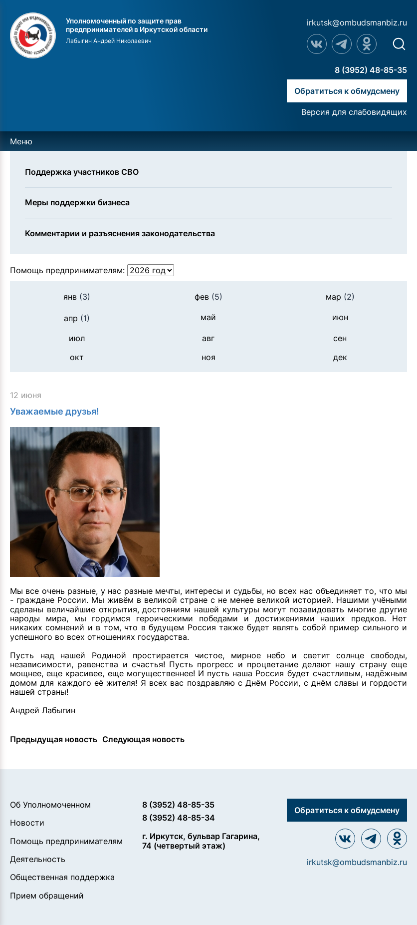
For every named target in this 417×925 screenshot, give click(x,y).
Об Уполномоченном (50, 805)
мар (340, 297)
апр (77, 318)
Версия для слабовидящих (354, 112)
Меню (21, 141)
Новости (27, 823)
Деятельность (37, 859)
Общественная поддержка (62, 877)
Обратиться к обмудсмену (347, 91)
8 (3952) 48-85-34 (178, 817)
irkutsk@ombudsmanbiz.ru (357, 22)
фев (208, 297)
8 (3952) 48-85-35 (371, 70)
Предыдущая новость (53, 739)
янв (76, 297)
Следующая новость (143, 739)
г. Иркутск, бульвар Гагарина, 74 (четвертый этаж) (201, 841)
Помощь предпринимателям (66, 841)
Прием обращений (47, 896)
